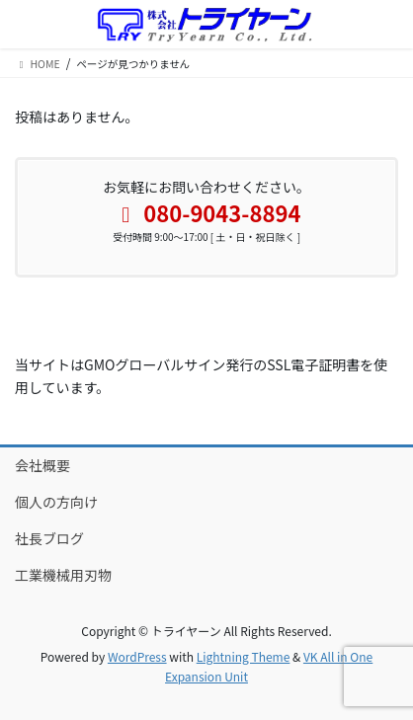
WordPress (137, 656)
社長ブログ (49, 538)
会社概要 (42, 465)
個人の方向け (56, 502)
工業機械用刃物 (63, 575)
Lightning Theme (243, 656)
